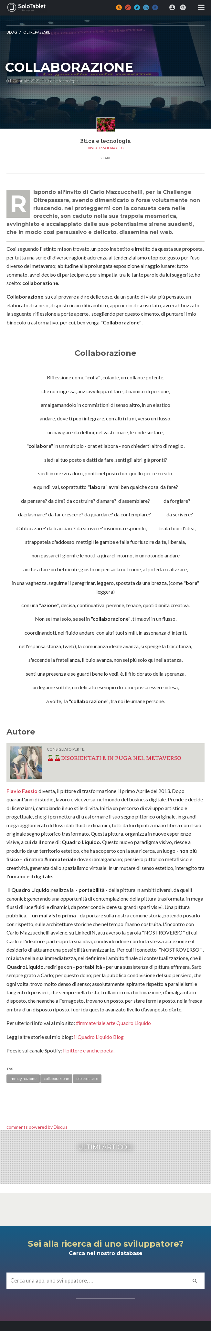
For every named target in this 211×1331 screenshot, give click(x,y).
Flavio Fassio (21, 791)
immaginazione (23, 1078)
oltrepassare (87, 1078)
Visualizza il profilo (105, 148)
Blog (11, 32)
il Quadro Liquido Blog (99, 1037)
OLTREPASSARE (36, 32)
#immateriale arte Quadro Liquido (113, 1023)
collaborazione (56, 1078)
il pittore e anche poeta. (88, 1050)
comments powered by (37, 1127)
